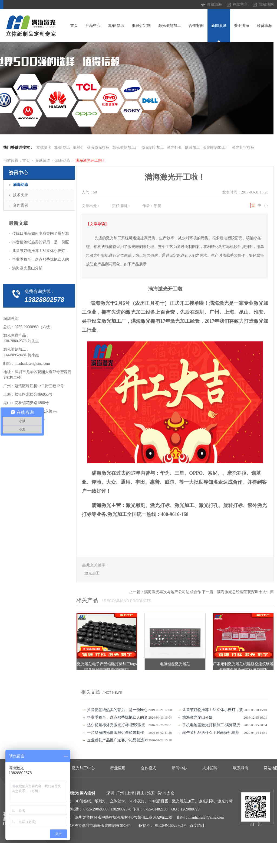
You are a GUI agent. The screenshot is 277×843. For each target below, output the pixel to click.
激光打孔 (174, 148)
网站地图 (266, 4)
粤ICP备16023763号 (170, 825)
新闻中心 (179, 768)
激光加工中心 (83, 768)
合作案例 (196, 26)
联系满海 (264, 26)
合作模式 (148, 768)
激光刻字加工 (152, 148)
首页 (74, 26)
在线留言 (240, 4)
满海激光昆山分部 (197, 717)
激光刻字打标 (243, 148)
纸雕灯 (78, 148)
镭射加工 (192, 148)
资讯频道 (42, 161)
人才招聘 (209, 768)
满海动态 (62, 161)
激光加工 (92, 573)
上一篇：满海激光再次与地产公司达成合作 (165, 592)
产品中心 (93, 26)
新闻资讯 (218, 26)
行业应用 (118, 768)
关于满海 (241, 26)
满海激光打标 (98, 148)
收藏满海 (214, 4)
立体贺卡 (43, 148)
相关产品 (87, 600)
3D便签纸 (116, 26)
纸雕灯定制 (141, 26)
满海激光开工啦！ (90, 161)
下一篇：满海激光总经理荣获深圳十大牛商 (238, 592)
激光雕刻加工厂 (125, 148)
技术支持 (20, 195)
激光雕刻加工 (169, 26)
